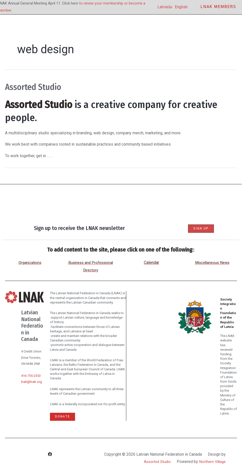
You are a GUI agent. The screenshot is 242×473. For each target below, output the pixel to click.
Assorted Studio (38, 87)
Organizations (30, 262)
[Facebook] (50, 455)
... (51, 155)
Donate (63, 416)
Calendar (151, 262)
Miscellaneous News (212, 262)
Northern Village (212, 461)
